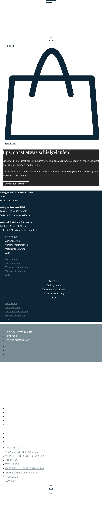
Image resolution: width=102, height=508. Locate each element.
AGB (7, 252)
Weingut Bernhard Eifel (54, 412)
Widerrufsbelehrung (15, 248)
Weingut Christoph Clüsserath (54, 416)
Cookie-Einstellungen (18, 340)
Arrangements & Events (54, 433)
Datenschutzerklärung (19, 332)
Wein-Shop (54, 424)
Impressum (12, 336)
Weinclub (53, 437)
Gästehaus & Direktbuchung (53, 428)
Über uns (54, 420)
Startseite (53, 408)
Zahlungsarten (12, 240)
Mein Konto (11, 236)
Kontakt (53, 441)
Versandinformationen (16, 244)
